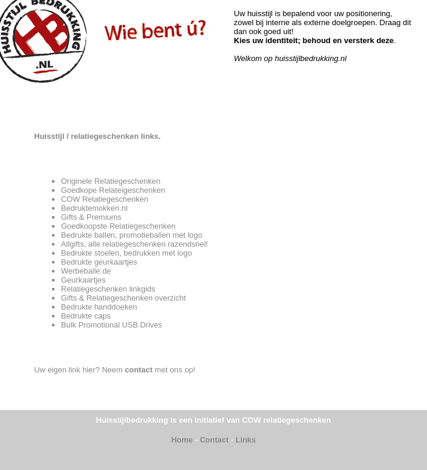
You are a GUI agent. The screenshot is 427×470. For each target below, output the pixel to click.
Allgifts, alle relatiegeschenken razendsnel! (134, 243)
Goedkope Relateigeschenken (113, 190)
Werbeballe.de (86, 270)
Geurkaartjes (83, 279)
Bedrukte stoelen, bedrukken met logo (126, 252)
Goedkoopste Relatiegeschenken (118, 226)
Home (182, 439)
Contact (214, 439)
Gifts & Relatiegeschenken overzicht (123, 297)
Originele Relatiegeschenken (110, 181)
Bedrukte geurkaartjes (99, 261)
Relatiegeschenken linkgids (108, 288)
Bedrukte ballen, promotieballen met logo (131, 235)
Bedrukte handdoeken (99, 306)
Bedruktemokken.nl (94, 208)
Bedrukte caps (86, 315)
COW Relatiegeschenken (104, 199)
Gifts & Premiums (91, 217)
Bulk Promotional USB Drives (111, 324)
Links (246, 439)
